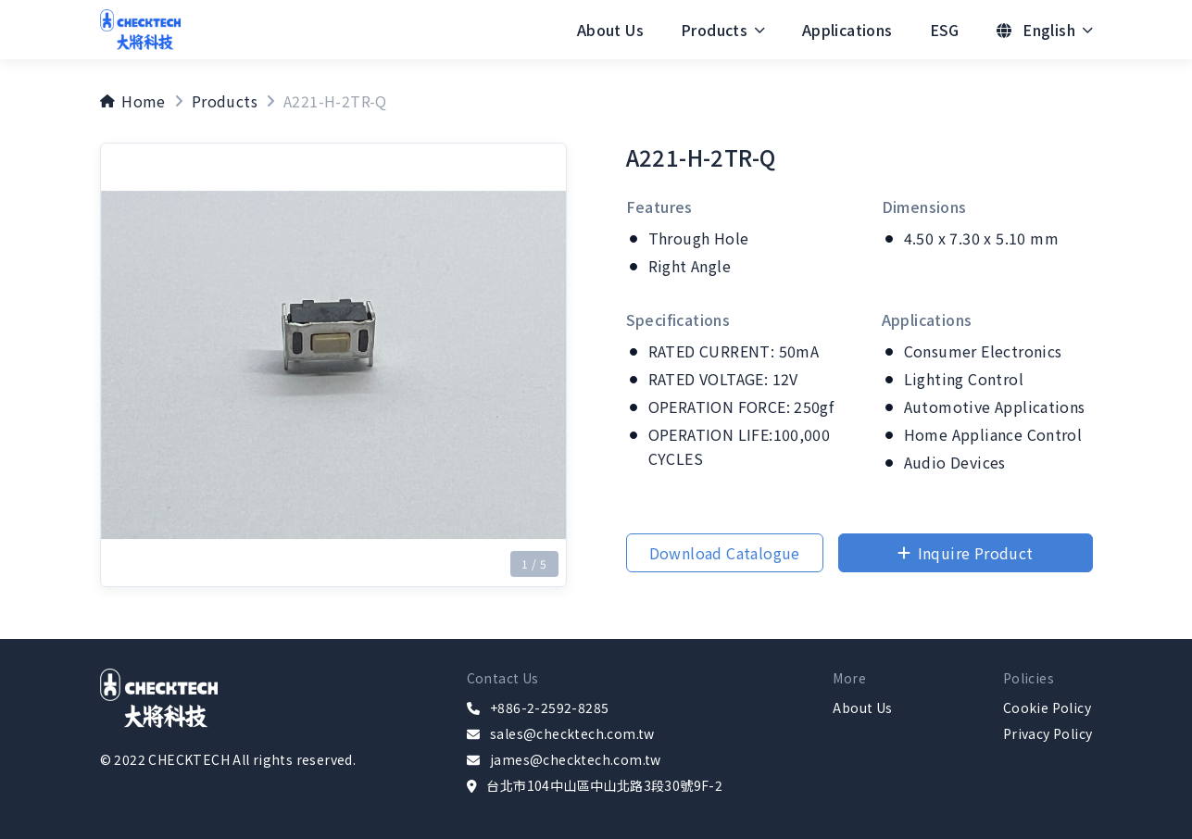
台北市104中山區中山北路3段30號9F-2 (604, 785)
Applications (847, 29)
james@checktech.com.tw (575, 759)
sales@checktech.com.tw (572, 733)
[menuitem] (610, 29)
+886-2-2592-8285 (549, 707)
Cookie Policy (1047, 707)
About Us (610, 29)
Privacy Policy (1048, 733)
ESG (945, 29)
